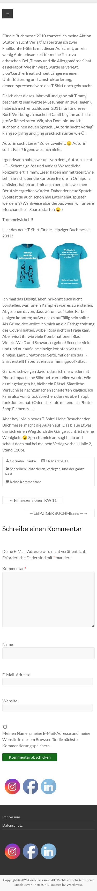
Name (7, 644)
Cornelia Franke (23, 461)
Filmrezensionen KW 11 (33, 500)
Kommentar (14, 568)
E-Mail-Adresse (16, 674)
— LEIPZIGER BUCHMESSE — (58, 513)
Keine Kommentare (25, 481)
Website (9, 700)
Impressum (11, 817)
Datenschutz (12, 825)
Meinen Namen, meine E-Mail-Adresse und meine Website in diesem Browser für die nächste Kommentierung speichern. (46, 739)
